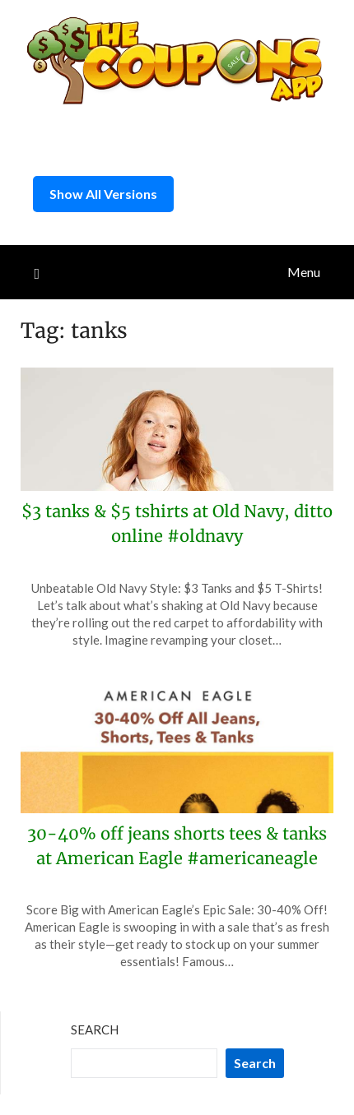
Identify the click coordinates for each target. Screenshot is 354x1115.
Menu (303, 272)
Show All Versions (103, 193)
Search (95, 1029)
